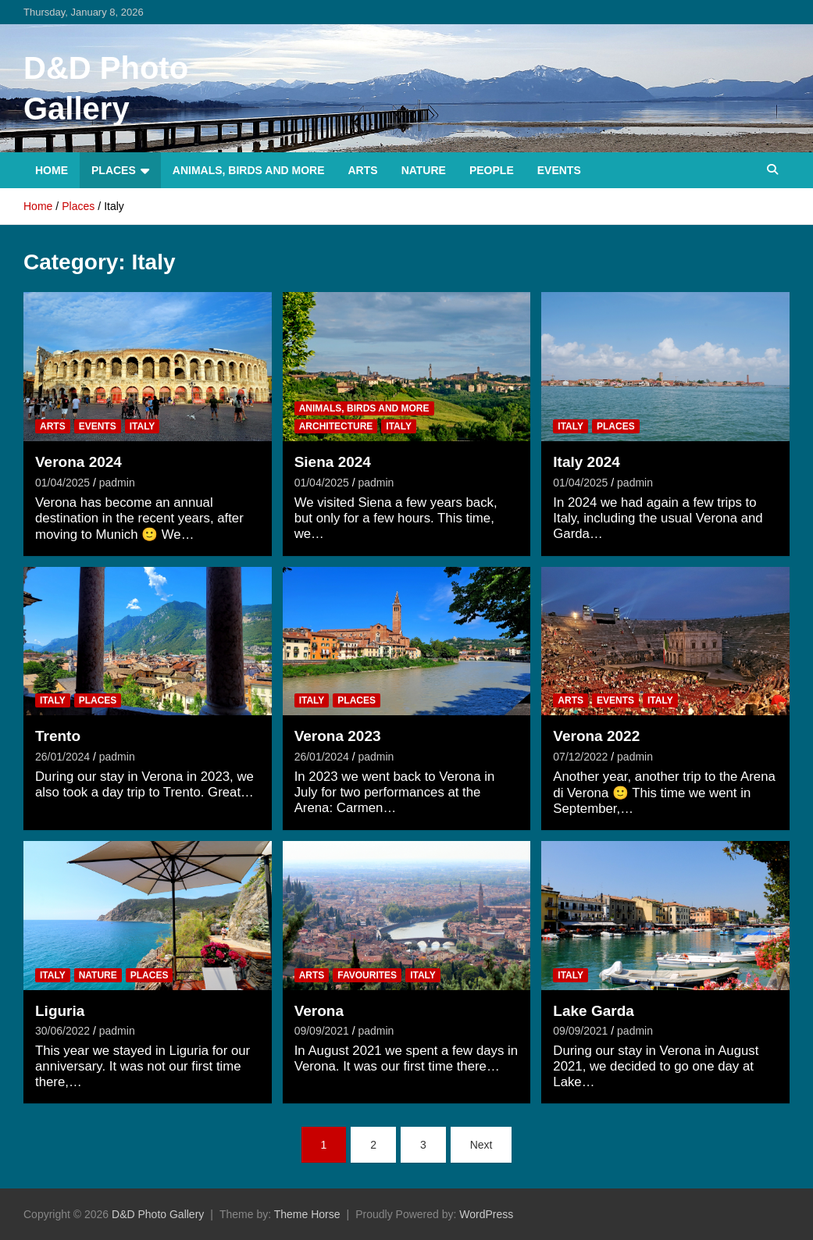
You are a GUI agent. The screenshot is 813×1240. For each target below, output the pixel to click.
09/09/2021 (321, 1030)
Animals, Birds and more (249, 170)
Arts (363, 170)
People (491, 170)
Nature (423, 170)
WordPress (486, 1214)
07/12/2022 (580, 756)
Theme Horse (307, 1214)
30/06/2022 (62, 1030)
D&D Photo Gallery (158, 1214)
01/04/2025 (62, 482)
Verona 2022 (596, 736)
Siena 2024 (332, 462)
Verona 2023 (337, 736)
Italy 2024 (586, 462)
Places (113, 170)
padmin (117, 482)
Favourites (367, 975)
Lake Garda (593, 1011)
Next (481, 1144)
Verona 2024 (78, 462)
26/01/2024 (62, 756)
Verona (319, 1011)
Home (51, 170)
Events (559, 170)
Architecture (336, 426)
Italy (142, 426)
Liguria (59, 1011)
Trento (57, 736)
